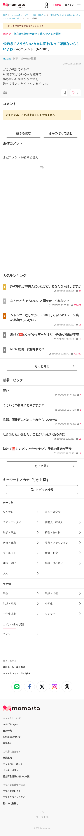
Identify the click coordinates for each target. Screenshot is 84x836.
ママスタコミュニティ (14, 797)
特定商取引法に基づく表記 (16, 776)
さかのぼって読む (60, 133)
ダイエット (9, 552)
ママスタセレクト (12, 791)
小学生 (49, 603)
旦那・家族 (9, 532)
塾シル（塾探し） (12, 803)
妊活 (5, 593)
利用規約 (7, 758)
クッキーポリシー (12, 770)
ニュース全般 (52, 511)
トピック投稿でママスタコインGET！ (25, 26)
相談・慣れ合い (54, 563)
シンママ (50, 613)
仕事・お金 (51, 552)
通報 (5, 92)
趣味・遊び (9, 563)
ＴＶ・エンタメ (12, 522)
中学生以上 (9, 613)
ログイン (69, 5)
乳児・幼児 (9, 603)
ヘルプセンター (10, 724)
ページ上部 (42, 816)
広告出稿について (12, 737)
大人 (5, 573)
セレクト (8, 633)
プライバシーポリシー (14, 764)
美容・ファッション (56, 542)
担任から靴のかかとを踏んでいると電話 (37, 33)
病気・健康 (9, 542)
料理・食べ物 (52, 532)
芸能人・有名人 (54, 522)
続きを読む (23, 133)
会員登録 (56, 5)
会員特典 (7, 731)
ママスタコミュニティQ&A (16, 673)
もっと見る (42, 366)
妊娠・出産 (51, 593)
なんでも (8, 511)
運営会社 (7, 743)
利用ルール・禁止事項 (14, 667)
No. (7, 58)
